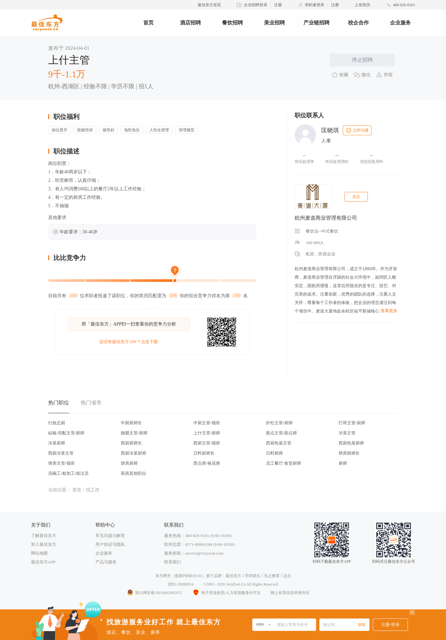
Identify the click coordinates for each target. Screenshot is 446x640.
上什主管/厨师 (206, 432)
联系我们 (172, 562)
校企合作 (358, 22)
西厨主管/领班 (206, 443)
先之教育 (272, 576)
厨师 (343, 463)
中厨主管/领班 (206, 422)
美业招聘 (274, 22)
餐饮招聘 (232, 22)
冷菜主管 (347, 432)
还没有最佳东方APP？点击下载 (128, 341)
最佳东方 (233, 576)
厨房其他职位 (133, 473)
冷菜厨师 (56, 443)
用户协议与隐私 (110, 544)
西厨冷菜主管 (61, 453)
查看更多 (389, 310)
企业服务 (400, 22)
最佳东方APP (43, 562)
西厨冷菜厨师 (133, 453)
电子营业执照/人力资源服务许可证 (226, 592)
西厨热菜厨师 (351, 443)
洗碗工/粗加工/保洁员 (68, 473)
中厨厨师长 (131, 422)
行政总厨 (56, 422)
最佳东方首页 (209, 5)
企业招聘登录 (255, 5)
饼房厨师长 (349, 453)
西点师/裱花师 (206, 463)
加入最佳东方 (43, 544)
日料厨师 (274, 453)
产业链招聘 (316, 22)
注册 (278, 5)
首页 (148, 22)
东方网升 (163, 576)
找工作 (93, 489)
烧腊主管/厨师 (134, 432)
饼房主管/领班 (61, 463)
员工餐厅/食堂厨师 (283, 463)
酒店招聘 (190, 22)
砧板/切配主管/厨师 (66, 432)
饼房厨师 (129, 463)
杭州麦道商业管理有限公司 (326, 218)
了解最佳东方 (43, 535)
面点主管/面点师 (281, 432)
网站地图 (39, 553)
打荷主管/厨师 (352, 422)
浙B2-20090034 (180, 584)
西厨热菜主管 (278, 443)
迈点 (287, 576)
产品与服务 (106, 562)
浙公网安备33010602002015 (154, 592)
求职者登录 (314, 5)
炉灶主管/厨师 (279, 422)
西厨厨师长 (131, 443)
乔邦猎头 (252, 576)
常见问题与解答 (110, 535)
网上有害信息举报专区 (290, 592)
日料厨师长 (204, 453)
